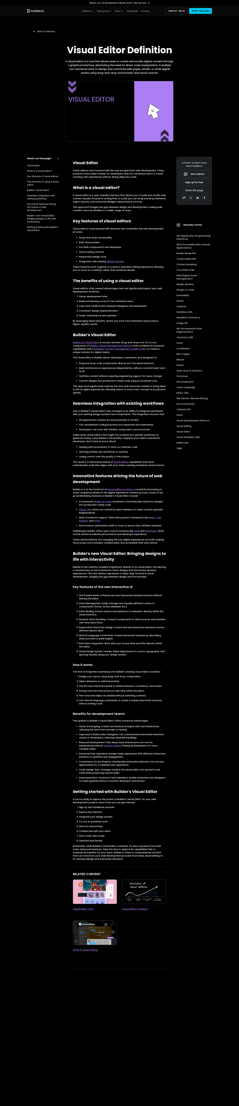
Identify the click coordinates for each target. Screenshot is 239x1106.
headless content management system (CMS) (120, 348)
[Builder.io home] (35, 11)
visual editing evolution (120, 489)
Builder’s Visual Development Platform (111, 345)
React (152, 517)
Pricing (145, 11)
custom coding (112, 745)
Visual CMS (85, 509)
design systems (115, 261)
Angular (83, 520)
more (97, 520)
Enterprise (132, 11)
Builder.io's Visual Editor (86, 342)
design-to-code (102, 501)
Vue (158, 517)
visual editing (120, 462)
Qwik (136, 531)
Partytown (151, 531)
